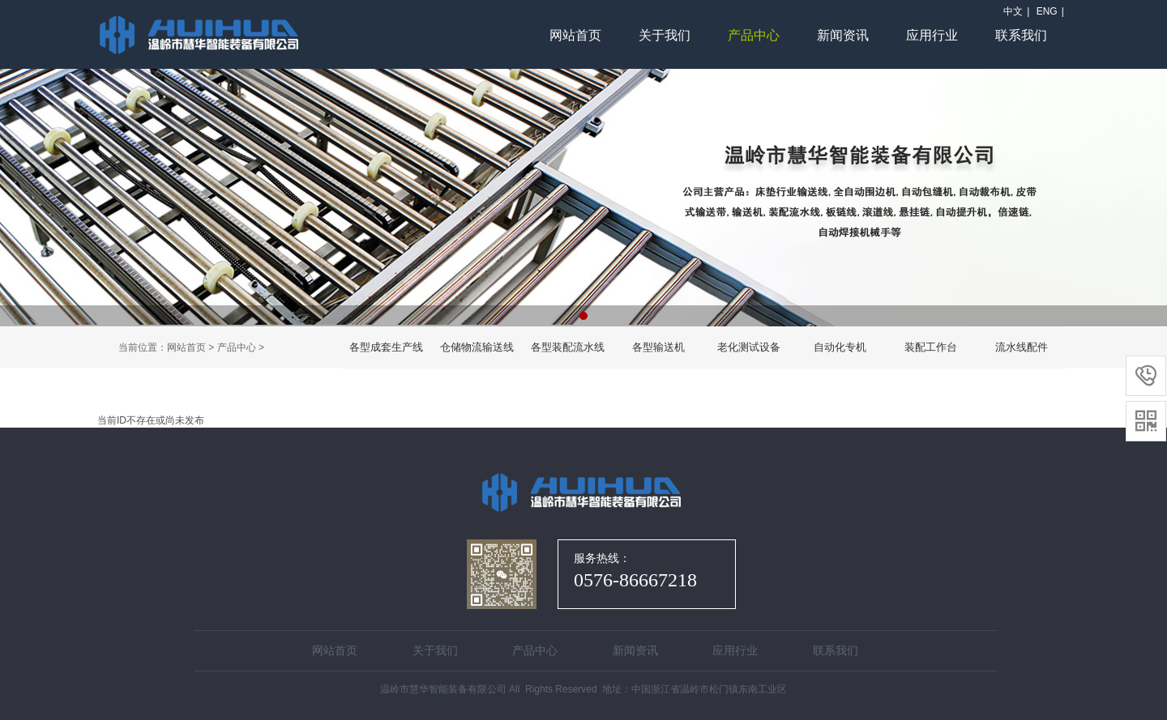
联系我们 (1021, 35)
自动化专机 (840, 347)
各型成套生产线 (386, 347)
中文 (1013, 11)
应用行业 (932, 35)
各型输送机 (658, 347)
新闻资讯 (843, 35)
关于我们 (664, 35)
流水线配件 (1021, 347)
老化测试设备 (748, 347)
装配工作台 (930, 347)
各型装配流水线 (568, 347)
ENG (1047, 11)
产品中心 (754, 35)
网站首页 (575, 35)
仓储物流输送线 (477, 347)
